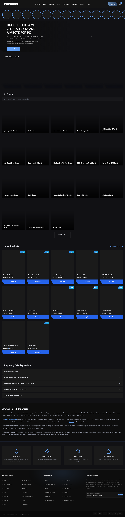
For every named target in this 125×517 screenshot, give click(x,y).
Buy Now (13, 281)
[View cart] (119, 4)
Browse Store (13, 49)
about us (71, 422)
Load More (62, 235)
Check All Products (116, 246)
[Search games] (62, 99)
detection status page (10, 419)
